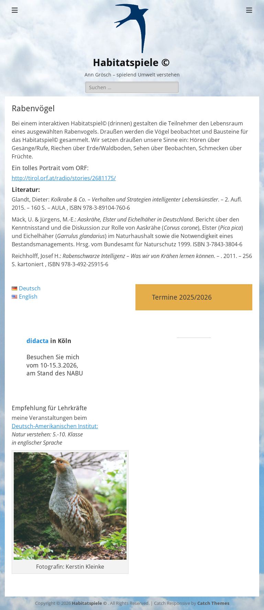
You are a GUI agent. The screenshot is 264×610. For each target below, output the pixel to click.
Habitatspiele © (131, 62)
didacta (37, 340)
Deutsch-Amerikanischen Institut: (55, 426)
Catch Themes (213, 603)
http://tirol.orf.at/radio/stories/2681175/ (64, 178)
